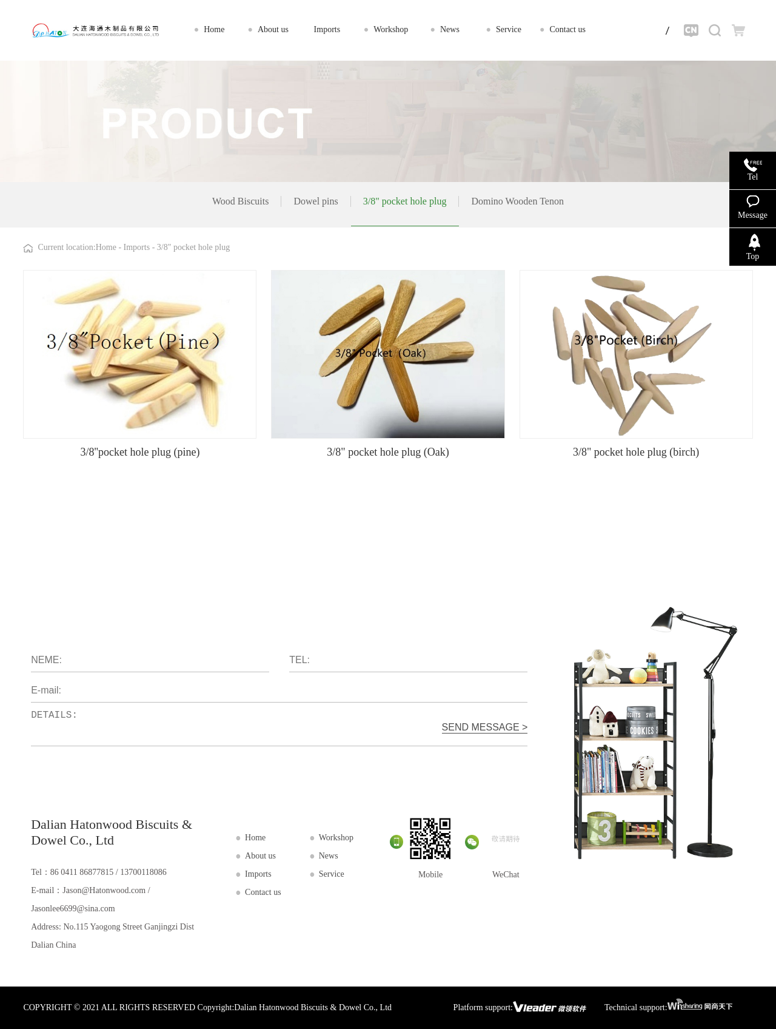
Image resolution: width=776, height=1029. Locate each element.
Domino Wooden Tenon (517, 201)
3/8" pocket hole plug (405, 201)
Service (331, 874)
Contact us (263, 892)
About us (260, 855)
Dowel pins (315, 201)
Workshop (336, 837)
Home (106, 247)
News (328, 855)
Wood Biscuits (240, 201)
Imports (138, 247)
